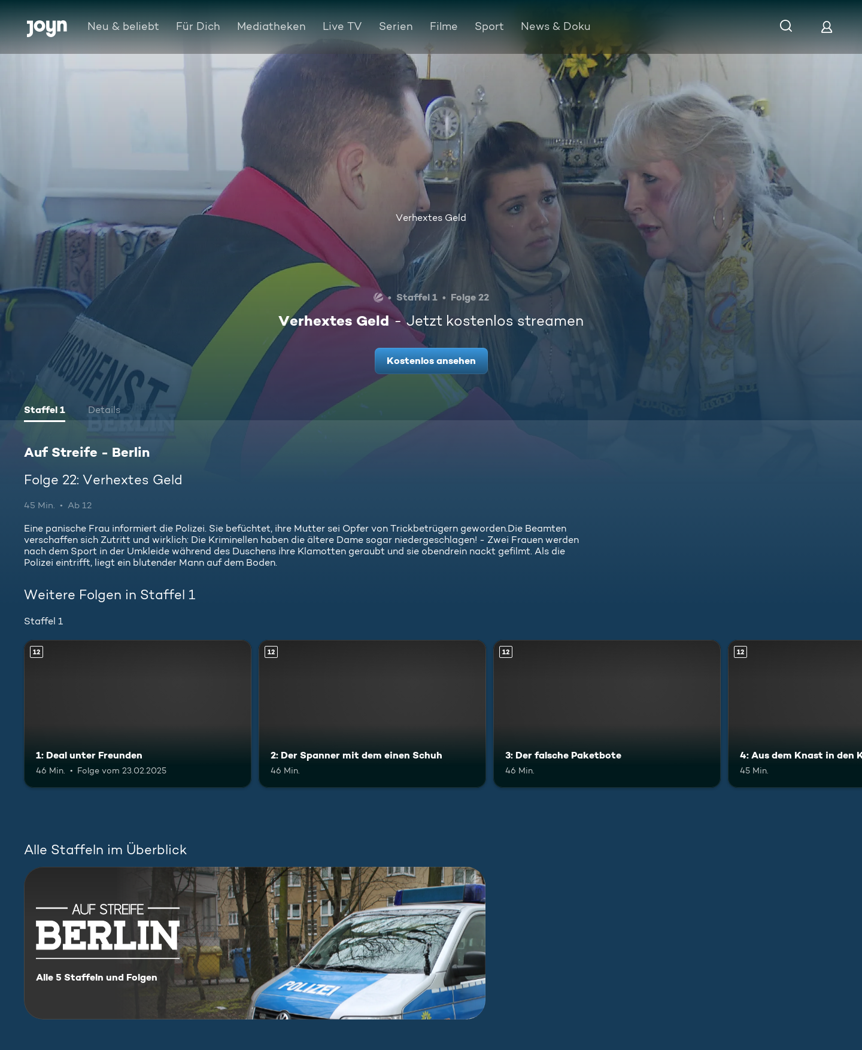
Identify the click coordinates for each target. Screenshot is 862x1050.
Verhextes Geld (431, 217)
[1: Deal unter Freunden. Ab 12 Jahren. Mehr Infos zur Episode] (137, 714)
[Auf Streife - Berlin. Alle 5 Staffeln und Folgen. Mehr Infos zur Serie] (254, 943)
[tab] (45, 411)
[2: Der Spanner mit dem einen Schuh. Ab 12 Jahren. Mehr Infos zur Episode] (372, 714)
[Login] (826, 26)
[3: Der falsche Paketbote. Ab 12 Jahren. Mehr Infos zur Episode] (607, 714)
